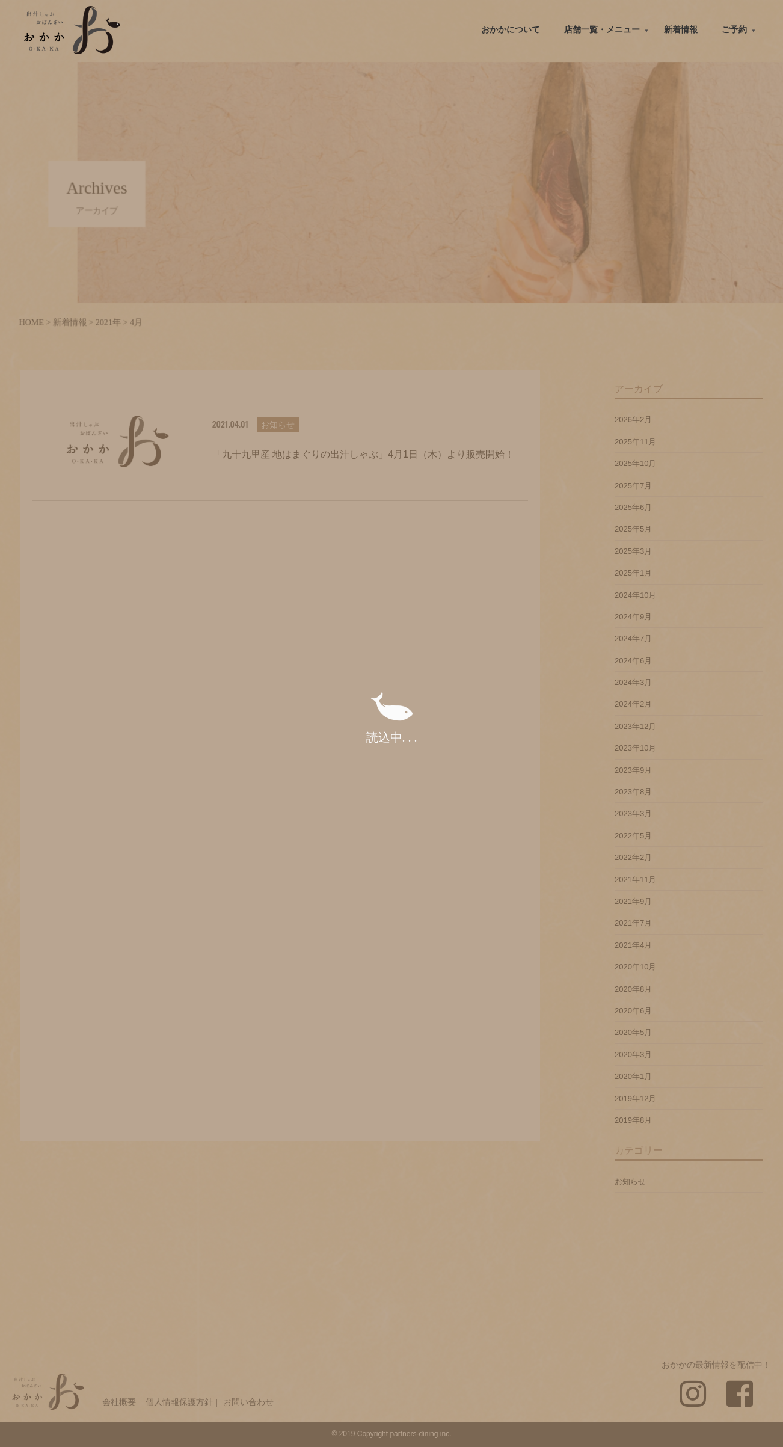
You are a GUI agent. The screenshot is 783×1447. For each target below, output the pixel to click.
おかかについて (510, 29)
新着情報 (681, 29)
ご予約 (734, 29)
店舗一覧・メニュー (602, 29)
